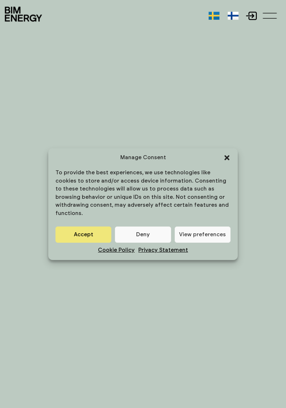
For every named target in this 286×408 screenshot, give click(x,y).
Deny (143, 234)
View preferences (202, 234)
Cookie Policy (116, 250)
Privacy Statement (163, 250)
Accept (83, 234)
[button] (227, 157)
